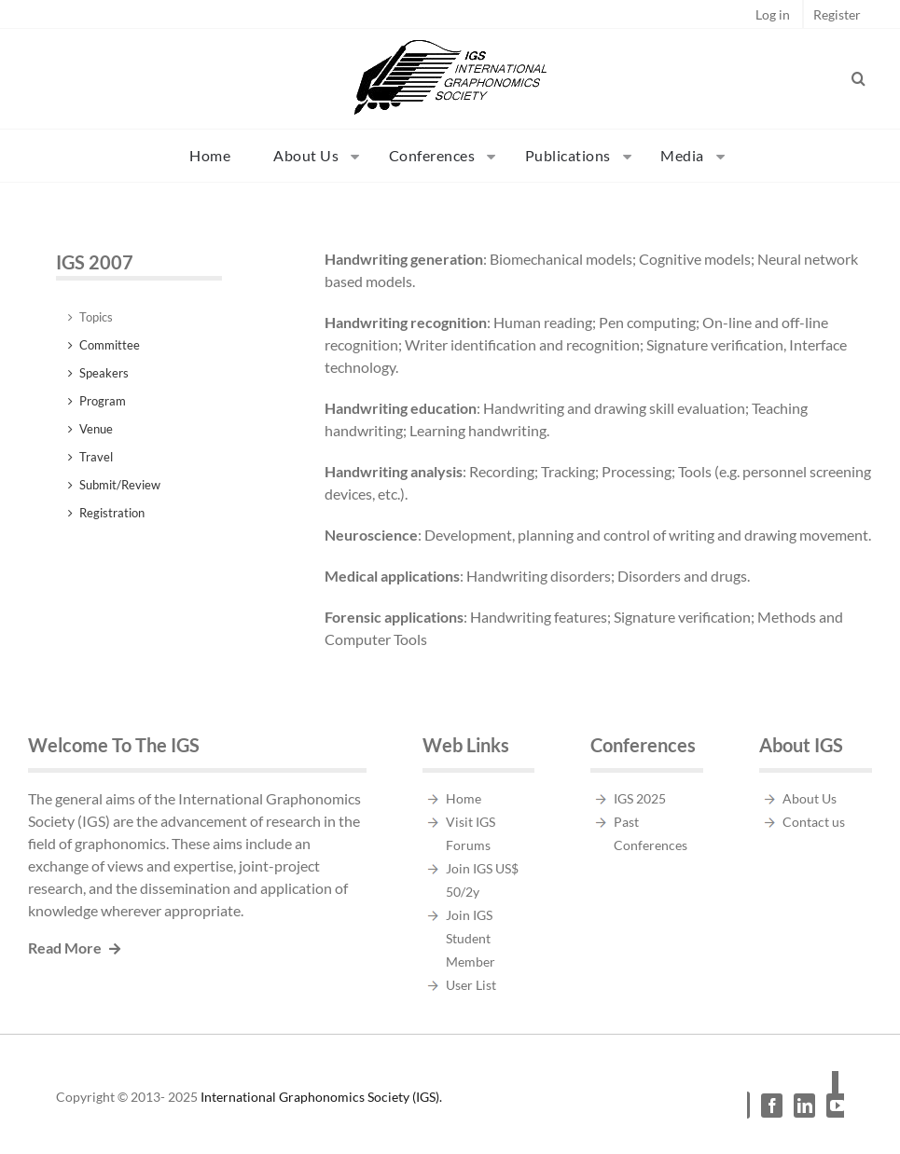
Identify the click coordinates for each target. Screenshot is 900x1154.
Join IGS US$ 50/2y (482, 880)
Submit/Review (119, 484)
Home (463, 798)
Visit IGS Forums (470, 833)
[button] (859, 78)
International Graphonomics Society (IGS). (321, 1097)
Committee (109, 344)
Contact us (813, 822)
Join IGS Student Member (470, 938)
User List (471, 985)
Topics (96, 316)
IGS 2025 (640, 798)
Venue (96, 428)
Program (102, 400)
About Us (809, 798)
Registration (112, 512)
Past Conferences (650, 833)
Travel (96, 456)
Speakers (104, 372)
